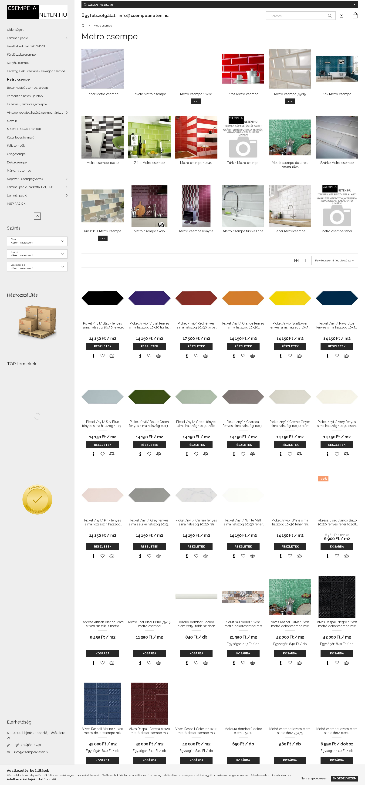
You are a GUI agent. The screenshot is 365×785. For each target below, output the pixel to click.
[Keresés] (301, 15)
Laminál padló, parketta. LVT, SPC (30, 187)
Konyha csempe (18, 62)
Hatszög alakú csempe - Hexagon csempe (36, 71)
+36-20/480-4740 (27, 745)
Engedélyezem (344, 778)
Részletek (102, 346)
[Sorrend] (334, 260)
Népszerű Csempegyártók (25, 179)
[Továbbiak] (196, 101)
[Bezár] (354, 4)
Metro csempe (18, 79)
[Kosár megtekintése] (352, 15)
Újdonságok (15, 29)
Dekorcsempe (17, 162)
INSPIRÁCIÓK (16, 203)
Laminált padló (17, 38)
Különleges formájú (20, 137)
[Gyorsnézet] (93, 355)
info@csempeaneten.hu (32, 752)
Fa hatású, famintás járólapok (27, 104)
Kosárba (337, 546)
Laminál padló (17, 195)
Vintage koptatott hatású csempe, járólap (35, 112)
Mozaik (12, 121)
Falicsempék (16, 145)
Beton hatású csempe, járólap (27, 87)
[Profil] (341, 15)
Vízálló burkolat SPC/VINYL (26, 46)
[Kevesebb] (37, 216)
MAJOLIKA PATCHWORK (24, 129)
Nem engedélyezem (314, 778)
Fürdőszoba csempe (21, 54)
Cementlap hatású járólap (25, 96)
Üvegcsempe (16, 154)
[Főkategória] (83, 25)
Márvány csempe (19, 170)
